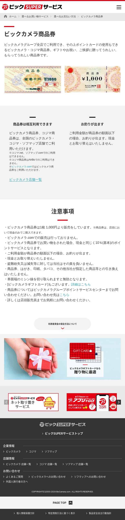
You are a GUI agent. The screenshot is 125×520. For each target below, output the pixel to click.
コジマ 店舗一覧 (48, 464)
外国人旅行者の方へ (17, 481)
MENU (119, 7)
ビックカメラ (13, 451)
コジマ (32, 451)
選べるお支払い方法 (65, 16)
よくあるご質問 (14, 476)
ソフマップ (51, 451)
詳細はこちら (81, 284)
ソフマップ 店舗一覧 (76, 464)
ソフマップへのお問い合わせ (90, 476)
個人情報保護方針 (25, 513)
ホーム (13, 16)
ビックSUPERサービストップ (64, 433)
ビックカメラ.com (22, 166)
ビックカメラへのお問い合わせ (48, 476)
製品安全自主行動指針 (100, 513)
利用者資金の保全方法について (62, 324)
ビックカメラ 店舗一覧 (18, 464)
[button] (6, 402)
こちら (64, 294)
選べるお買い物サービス (35, 16)
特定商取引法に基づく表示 (61, 513)
